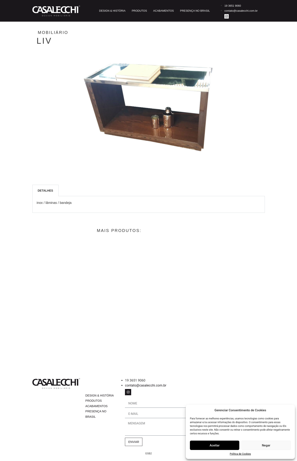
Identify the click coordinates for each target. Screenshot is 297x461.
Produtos (139, 10)
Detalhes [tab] (45, 190)
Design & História (112, 10)
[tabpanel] (148, 204)
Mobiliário (70, 32)
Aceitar (215, 445)
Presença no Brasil (195, 10)
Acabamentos (163, 10)
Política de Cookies (240, 453)
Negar (266, 445)
